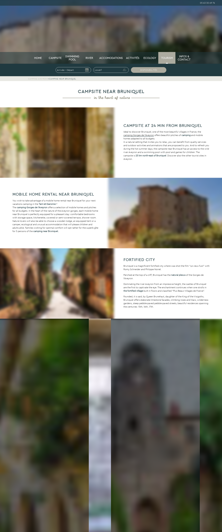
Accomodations (111, 58)
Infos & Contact (184, 58)
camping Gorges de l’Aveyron (138, 135)
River (89, 58)
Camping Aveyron (37, 79)
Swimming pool (72, 58)
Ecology (149, 58)
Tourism (167, 58)
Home (38, 58)
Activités (132, 58)
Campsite (55, 58)
